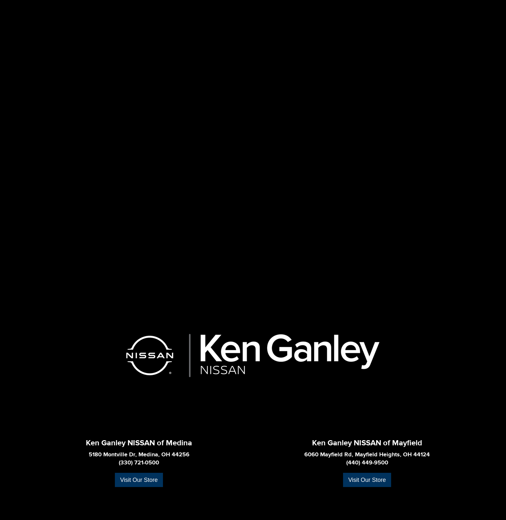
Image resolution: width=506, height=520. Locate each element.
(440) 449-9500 (367, 462)
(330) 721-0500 (139, 462)
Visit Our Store (139, 480)
